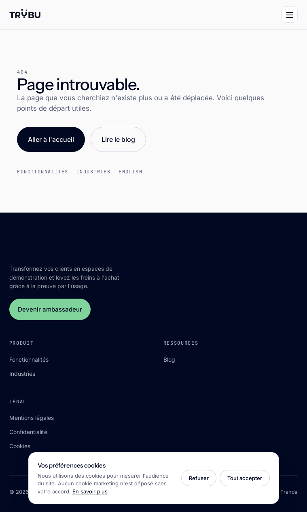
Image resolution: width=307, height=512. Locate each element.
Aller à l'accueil (51, 139)
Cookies (19, 445)
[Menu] (290, 14)
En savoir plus (90, 491)
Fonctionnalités (42, 172)
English (130, 172)
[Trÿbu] (25, 14)
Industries (93, 172)
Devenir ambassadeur (50, 309)
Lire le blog (118, 139)
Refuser (199, 478)
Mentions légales (31, 417)
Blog (169, 359)
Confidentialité (28, 431)
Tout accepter (244, 478)
